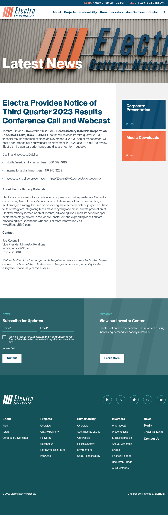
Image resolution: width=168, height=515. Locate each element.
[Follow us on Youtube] (161, 399)
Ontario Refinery (49, 431)
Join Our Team (136, 12)
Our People (83, 437)
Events (116, 449)
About (57, 12)
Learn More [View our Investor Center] (112, 358)
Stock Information (122, 437)
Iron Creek (46, 455)
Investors (117, 12)
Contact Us (151, 438)
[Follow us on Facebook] (134, 399)
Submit (12, 358)
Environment (84, 449)
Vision (5, 425)
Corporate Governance (15, 437)
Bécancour (46, 443)
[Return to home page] (18, 12)
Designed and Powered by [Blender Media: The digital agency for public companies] (147, 493)
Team (5, 431)
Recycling (45, 437)
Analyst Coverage (122, 443)
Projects (70, 12)
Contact (154, 12)
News (103, 12)
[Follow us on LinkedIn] (107, 399)
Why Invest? (119, 425)
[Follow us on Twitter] (120, 399)
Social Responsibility (88, 455)
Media (148, 425)
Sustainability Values (88, 431)
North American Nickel (52, 449)
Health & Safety (85, 443)
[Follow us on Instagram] (147, 399)
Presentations (120, 431)
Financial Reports (121, 455)
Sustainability (88, 12)
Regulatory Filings (122, 462)
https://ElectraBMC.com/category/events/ (74, 178)
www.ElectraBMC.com (16, 224)
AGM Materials (120, 468)
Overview (45, 425)
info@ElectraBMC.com (16, 248)
